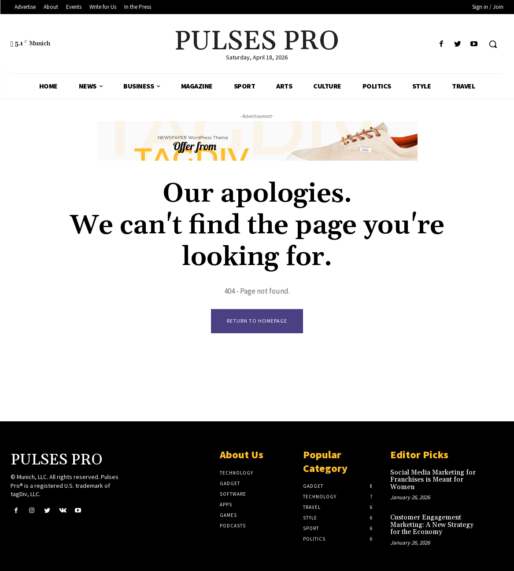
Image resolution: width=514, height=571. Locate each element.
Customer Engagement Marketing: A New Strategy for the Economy (431, 524)
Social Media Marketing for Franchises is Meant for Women (433, 479)
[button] (492, 44)
